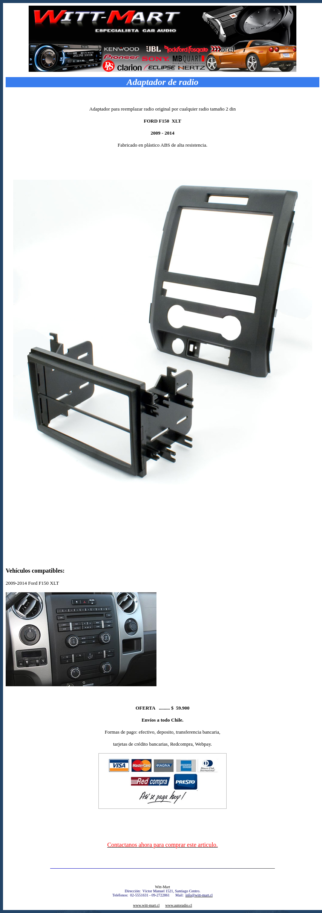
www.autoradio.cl (178, 905)
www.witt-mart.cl (146, 905)
